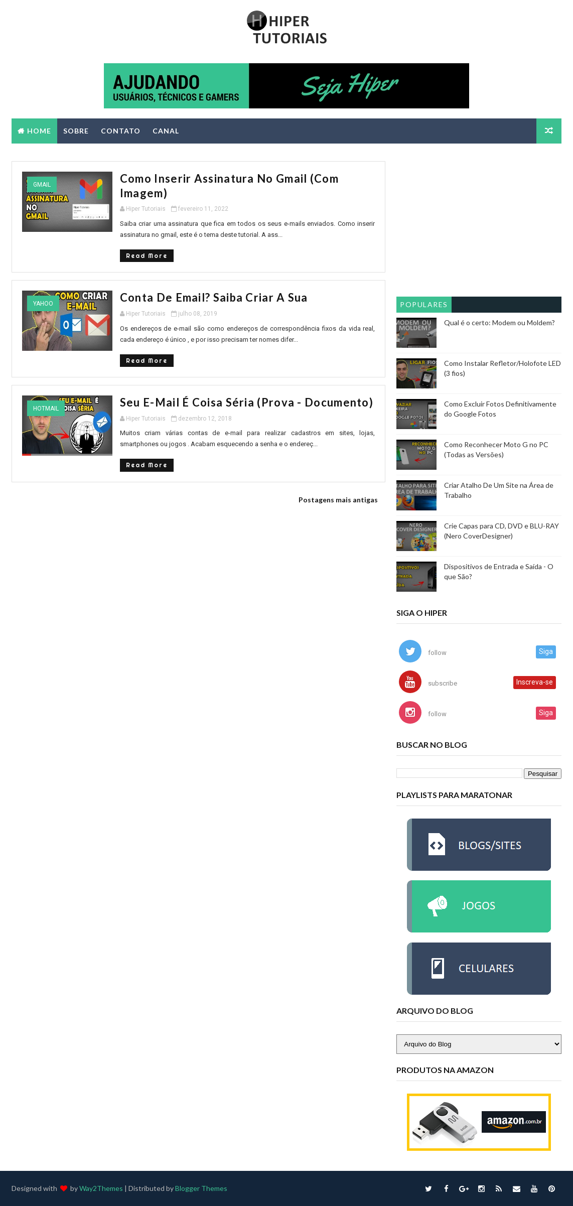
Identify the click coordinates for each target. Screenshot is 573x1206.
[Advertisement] (478, 224)
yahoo (43, 303)
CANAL (166, 130)
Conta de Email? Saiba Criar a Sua (214, 297)
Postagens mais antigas (338, 499)
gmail (42, 184)
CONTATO (120, 130)
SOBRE (76, 130)
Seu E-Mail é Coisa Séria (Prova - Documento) (246, 402)
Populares (424, 304)
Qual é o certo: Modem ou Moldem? (499, 322)
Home (39, 130)
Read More (147, 255)
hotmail (46, 408)
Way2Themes (101, 1188)
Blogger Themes (201, 1188)
